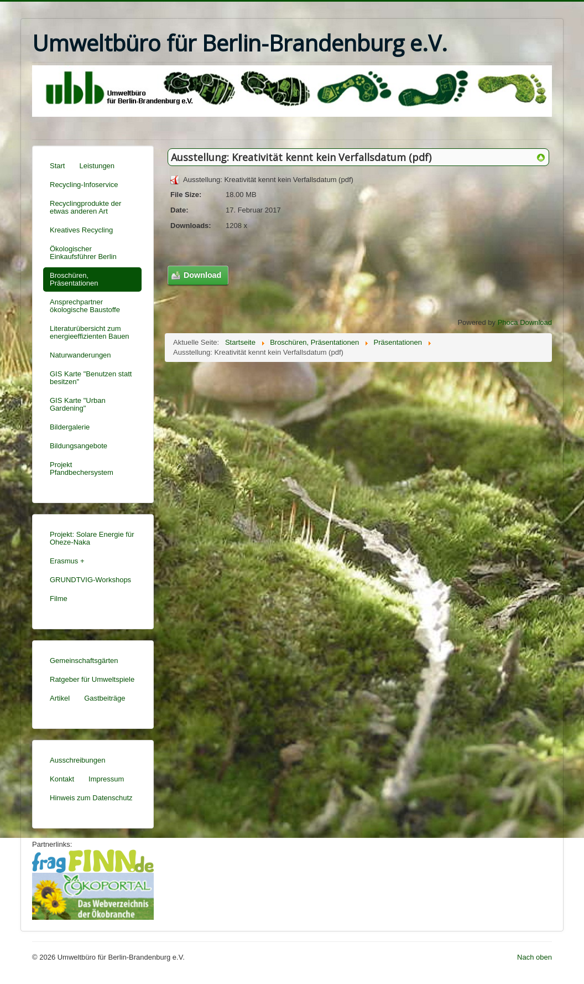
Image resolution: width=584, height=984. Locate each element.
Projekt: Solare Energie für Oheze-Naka (92, 538)
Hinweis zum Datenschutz (91, 798)
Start (57, 166)
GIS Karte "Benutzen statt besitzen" (91, 378)
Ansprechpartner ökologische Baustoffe (85, 306)
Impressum (106, 779)
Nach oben (534, 957)
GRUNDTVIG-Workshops (90, 580)
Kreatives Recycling (81, 230)
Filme (58, 598)
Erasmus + (67, 561)
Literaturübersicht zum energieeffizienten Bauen (89, 332)
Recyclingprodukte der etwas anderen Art (85, 207)
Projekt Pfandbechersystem (81, 468)
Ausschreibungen (77, 760)
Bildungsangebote (78, 446)
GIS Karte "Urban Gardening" (78, 404)
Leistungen (96, 166)
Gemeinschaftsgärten (84, 660)
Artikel (60, 698)
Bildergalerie (70, 427)
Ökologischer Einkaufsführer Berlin (83, 253)
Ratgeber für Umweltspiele (92, 679)
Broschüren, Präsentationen (74, 279)
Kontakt (62, 779)
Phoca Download (525, 322)
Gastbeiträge (104, 698)
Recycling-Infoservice (84, 184)
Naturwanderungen (80, 355)
